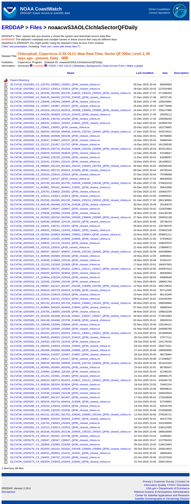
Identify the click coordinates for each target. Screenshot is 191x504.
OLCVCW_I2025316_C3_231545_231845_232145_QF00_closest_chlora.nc (55, 281)
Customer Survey (164, 481)
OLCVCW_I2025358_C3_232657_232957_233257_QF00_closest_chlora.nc (55, 105)
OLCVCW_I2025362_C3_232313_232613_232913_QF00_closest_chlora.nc (55, 88)
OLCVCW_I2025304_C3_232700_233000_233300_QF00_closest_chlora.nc (55, 328)
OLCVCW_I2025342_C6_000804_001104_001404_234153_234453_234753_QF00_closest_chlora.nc (70, 165)
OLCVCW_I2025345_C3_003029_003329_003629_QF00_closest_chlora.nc (55, 153)
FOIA (172, 485)
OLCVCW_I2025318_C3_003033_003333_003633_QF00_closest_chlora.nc (55, 273)
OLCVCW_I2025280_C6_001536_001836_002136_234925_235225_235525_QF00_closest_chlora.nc (70, 431)
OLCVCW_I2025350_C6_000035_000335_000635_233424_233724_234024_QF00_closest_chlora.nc (70, 131)
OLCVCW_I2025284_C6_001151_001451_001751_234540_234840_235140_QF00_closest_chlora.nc (70, 414)
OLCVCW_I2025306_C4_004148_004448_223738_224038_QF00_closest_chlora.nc (60, 320)
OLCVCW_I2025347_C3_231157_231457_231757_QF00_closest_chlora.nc (55, 144)
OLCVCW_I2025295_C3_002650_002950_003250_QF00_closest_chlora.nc (55, 367)
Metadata (79, 65)
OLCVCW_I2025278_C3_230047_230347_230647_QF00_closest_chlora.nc (55, 440)
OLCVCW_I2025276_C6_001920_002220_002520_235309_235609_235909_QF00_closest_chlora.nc (70, 448)
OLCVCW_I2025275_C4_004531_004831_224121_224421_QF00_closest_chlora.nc (60, 453)
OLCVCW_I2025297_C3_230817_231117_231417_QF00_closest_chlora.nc (55, 358)
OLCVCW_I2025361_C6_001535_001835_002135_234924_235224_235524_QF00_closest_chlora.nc (70, 93)
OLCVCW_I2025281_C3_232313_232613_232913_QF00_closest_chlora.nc (55, 427)
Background (94, 65)
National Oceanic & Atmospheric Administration (161, 491)
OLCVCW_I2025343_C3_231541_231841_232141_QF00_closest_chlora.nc (55, 161)
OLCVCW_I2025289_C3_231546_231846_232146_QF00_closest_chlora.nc (55, 393)
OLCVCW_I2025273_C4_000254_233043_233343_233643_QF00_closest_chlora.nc (60, 461)
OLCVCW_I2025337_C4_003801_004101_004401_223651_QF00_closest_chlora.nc (60, 187)
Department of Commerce (174, 488)
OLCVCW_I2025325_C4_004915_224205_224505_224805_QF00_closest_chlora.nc (60, 238)
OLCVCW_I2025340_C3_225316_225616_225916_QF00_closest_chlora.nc (55, 174)
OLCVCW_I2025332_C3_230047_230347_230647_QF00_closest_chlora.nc (55, 208)
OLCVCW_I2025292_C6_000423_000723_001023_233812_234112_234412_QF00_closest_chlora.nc (70, 380)
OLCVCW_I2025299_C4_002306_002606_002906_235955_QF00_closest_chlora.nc (60, 350)
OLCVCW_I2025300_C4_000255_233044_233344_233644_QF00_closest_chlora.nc (60, 345)
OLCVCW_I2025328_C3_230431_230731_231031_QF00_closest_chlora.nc (55, 225)
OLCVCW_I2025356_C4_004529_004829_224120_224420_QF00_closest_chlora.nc (60, 114)
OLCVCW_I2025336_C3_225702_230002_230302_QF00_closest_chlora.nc (55, 191)
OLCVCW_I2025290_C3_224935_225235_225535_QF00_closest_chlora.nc (55, 388)
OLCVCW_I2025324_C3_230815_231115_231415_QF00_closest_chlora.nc (55, 243)
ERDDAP (13, 27)
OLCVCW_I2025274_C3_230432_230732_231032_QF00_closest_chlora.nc (55, 457)
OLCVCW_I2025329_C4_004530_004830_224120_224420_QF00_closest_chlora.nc (60, 221)
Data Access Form (114, 65)
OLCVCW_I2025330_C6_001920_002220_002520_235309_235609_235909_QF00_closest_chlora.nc (70, 217)
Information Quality (155, 485)
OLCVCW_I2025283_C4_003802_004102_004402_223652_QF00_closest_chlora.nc (60, 418)
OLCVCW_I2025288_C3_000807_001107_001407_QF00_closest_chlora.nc (55, 397)
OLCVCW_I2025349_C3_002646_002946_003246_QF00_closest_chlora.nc (55, 135)
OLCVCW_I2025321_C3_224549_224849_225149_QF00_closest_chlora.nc (55, 260)
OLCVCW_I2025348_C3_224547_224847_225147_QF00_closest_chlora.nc (55, 140)
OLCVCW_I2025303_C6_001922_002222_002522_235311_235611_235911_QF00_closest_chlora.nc (70, 333)
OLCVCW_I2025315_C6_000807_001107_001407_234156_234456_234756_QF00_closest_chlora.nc (70, 285)
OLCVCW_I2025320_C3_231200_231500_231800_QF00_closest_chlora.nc (55, 264)
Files (36, 27)
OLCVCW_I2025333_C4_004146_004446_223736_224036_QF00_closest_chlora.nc (60, 204)
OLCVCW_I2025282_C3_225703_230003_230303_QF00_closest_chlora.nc (55, 423)
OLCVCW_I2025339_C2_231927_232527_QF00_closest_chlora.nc (50, 178)
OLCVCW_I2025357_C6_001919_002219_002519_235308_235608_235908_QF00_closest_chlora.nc (70, 110)
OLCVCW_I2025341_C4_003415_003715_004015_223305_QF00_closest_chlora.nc (60, 170)
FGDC (53, 65)
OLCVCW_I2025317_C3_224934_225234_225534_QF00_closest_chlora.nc (55, 277)
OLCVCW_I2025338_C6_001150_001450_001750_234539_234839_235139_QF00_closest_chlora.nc (70, 183)
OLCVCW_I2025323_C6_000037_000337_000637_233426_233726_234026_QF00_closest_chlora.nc (70, 251)
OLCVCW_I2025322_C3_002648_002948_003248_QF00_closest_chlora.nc (55, 255)
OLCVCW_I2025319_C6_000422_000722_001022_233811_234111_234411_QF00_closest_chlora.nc (70, 268)
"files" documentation (15, 46)
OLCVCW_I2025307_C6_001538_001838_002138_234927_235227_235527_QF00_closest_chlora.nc (70, 315)
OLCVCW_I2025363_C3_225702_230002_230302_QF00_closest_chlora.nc (55, 84)
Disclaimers (8, 491)
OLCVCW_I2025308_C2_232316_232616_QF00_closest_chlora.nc (50, 247)
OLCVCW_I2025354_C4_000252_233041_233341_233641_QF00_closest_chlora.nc (60, 123)
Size (165, 72)
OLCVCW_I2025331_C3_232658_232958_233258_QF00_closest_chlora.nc (55, 213)
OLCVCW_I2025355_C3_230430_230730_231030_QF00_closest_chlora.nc (55, 118)
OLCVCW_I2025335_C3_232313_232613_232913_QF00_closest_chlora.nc (55, 195)
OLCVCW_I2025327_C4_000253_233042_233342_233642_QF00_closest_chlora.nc (60, 230)
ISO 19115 (65, 65)
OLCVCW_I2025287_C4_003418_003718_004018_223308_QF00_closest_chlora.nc (60, 401)
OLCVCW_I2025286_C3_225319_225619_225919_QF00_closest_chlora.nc (55, 405)
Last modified (144, 72)
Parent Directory (19, 80)
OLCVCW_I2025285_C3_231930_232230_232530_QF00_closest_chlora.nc (55, 410)
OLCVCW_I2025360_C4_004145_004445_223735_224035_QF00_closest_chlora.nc (60, 97)
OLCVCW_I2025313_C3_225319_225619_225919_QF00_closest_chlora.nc (55, 294)
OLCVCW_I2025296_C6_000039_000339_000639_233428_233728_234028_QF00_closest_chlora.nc (70, 363)
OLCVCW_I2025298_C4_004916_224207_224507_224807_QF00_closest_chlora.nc (60, 354)
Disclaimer (183, 485)
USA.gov (151, 488)
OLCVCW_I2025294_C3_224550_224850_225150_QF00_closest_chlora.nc (55, 371)
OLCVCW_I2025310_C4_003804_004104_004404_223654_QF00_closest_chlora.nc (60, 307)
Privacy (147, 481)
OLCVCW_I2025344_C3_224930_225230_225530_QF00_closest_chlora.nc (55, 157)
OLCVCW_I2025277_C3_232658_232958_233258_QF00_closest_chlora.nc (55, 444)
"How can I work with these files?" (59, 46)
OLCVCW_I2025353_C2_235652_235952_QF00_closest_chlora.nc (50, 127)
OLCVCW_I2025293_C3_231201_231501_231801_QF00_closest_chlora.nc (55, 375)
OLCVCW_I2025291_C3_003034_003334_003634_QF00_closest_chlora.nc (55, 384)
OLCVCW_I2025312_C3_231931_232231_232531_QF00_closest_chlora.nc (55, 298)
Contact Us (182, 481)
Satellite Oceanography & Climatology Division (162, 498)
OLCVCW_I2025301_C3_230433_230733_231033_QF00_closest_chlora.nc (55, 341)
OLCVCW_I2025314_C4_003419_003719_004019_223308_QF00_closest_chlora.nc (60, 290)
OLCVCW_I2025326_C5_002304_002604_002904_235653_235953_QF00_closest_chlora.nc (65, 234)
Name (70, 72)
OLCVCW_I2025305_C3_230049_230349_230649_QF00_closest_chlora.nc (55, 324)
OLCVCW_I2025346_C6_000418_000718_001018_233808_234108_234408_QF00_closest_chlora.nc (70, 148)
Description (181, 72)
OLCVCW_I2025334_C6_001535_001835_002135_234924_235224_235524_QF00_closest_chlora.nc (70, 200)
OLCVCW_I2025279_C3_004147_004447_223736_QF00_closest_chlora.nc (55, 435)
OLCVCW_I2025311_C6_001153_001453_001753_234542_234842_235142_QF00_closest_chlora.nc (70, 303)
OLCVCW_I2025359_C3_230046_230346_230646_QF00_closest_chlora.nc (55, 101)
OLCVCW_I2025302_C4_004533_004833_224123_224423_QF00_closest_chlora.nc (60, 337)
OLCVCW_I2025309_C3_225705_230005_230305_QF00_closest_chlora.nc (55, 311)
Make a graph (135, 65)
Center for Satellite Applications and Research (162, 495)
